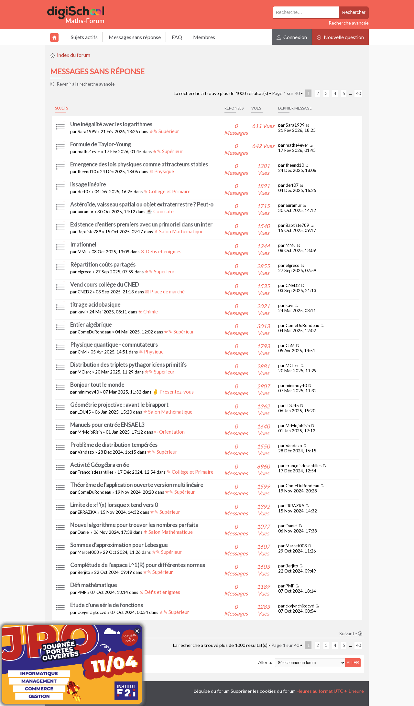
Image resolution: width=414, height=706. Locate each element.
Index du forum (73, 55)
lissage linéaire (88, 184)
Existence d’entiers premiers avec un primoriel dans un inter (141, 224)
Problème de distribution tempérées (114, 444)
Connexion (292, 37)
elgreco (85, 271)
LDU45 (84, 412)
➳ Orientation (169, 432)
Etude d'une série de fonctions (106, 605)
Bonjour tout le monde (97, 384)
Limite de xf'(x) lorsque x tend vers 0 (114, 504)
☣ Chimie (148, 311)
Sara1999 (87, 131)
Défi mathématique (93, 585)
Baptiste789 (89, 231)
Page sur (286, 93)
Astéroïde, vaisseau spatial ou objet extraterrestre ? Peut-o (141, 204)
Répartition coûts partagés (103, 264)
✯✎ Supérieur (164, 131)
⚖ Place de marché (165, 291)
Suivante (351, 633)
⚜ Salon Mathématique (178, 231)
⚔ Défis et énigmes (160, 251)
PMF (82, 592)
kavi (81, 311)
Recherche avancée (349, 23)
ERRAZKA (87, 512)
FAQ (177, 37)
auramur (85, 211)
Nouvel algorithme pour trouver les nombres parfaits (134, 525)
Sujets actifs (84, 37)
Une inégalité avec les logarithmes (111, 124)
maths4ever (89, 151)
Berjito (84, 572)
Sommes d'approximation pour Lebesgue (119, 545)
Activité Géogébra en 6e (99, 464)
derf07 (84, 191)
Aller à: (265, 662)
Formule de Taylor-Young (100, 144)
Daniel (84, 532)
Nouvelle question (340, 37)
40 (358, 93)
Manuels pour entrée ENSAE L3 (107, 424)
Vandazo (86, 452)
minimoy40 (88, 392)
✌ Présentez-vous (173, 392)
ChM (82, 351)
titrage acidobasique (95, 304)
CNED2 (85, 291)
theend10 (87, 171)
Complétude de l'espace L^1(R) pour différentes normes (137, 565)
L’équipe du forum (212, 691)
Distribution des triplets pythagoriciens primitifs (128, 364)
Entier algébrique (91, 324)
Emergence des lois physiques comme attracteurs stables (139, 164)
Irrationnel (83, 244)
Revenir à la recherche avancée (82, 84)
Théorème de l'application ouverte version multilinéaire (136, 484)
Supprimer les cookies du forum (263, 691)
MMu (83, 251)
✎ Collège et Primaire (167, 191)
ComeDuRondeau (94, 331)
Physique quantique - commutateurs (114, 344)
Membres (204, 37)
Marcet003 (88, 552)
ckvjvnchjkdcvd (92, 612)
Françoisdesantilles (96, 472)
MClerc (84, 371)
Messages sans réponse (135, 37)
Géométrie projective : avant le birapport (119, 404)
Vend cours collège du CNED (104, 284)
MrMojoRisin (90, 432)
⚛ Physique (161, 171)
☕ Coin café (160, 211)
